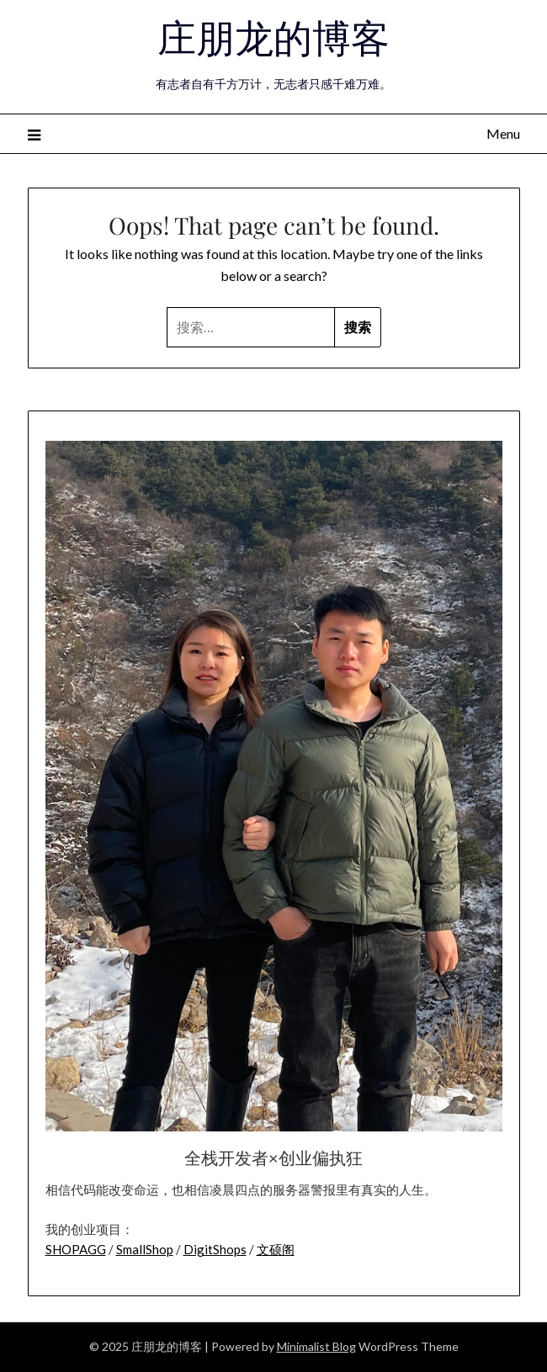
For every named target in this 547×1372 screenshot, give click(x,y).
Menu (503, 133)
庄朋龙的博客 (273, 36)
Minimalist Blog (316, 1346)
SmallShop (144, 1249)
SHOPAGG (75, 1249)
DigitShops (215, 1249)
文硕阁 (276, 1249)
